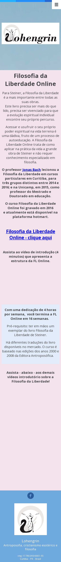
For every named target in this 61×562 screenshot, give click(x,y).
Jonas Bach (31, 169)
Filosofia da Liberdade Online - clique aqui (30, 234)
